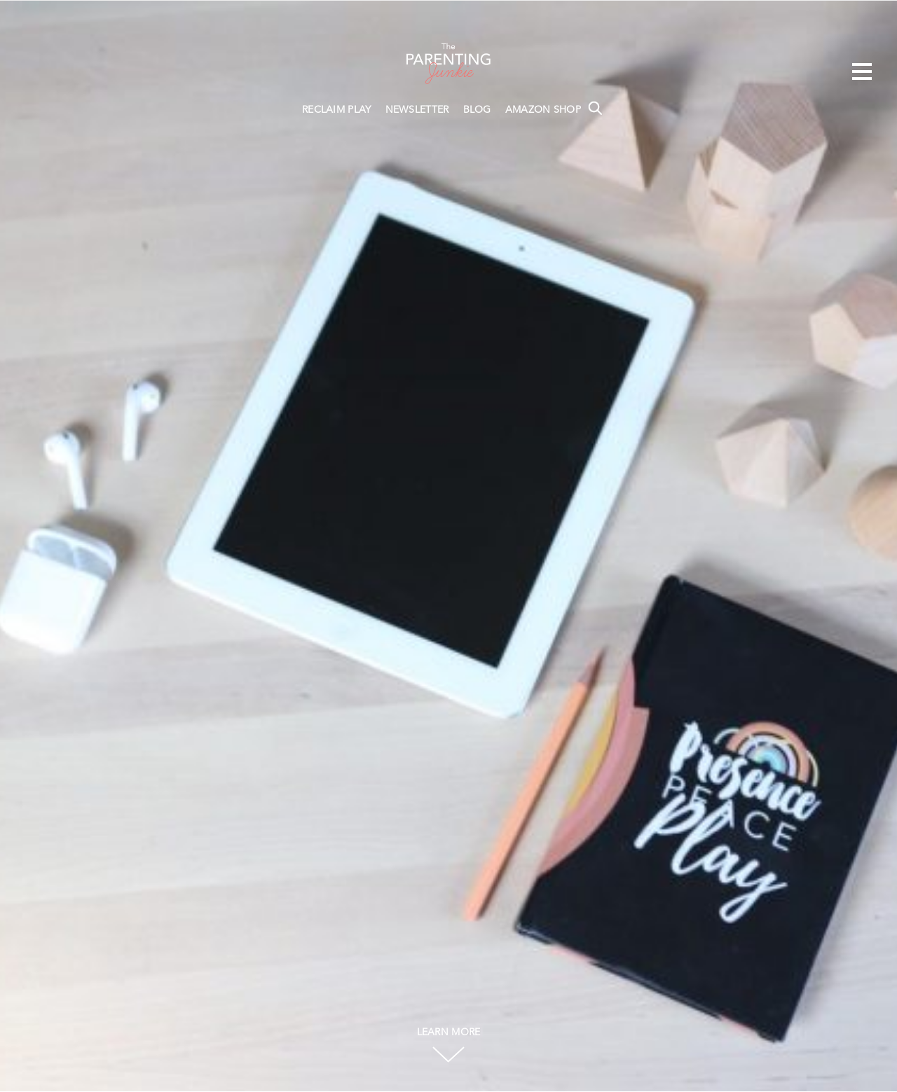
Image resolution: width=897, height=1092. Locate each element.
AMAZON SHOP (543, 110)
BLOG (477, 110)
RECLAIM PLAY (336, 110)
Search (595, 108)
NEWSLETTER (417, 110)
